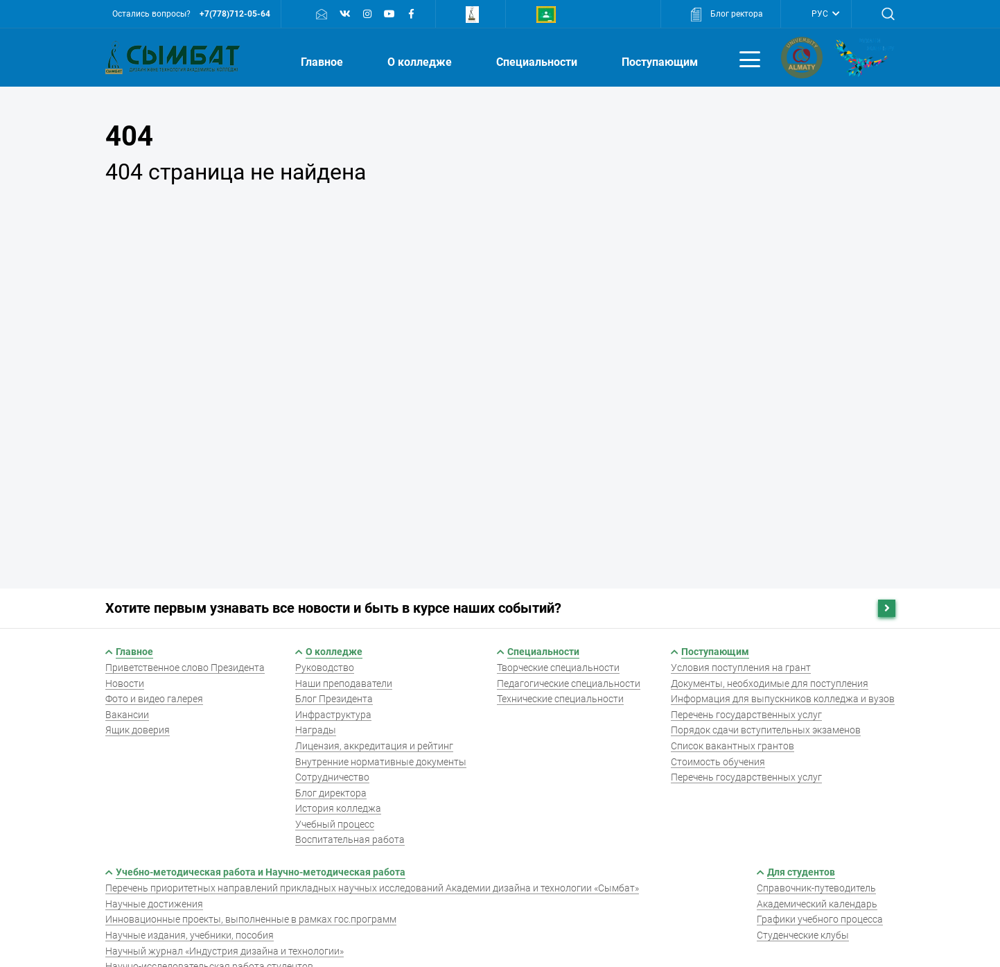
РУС (821, 14)
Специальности (538, 62)
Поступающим (661, 62)
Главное (323, 62)
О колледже (421, 62)
